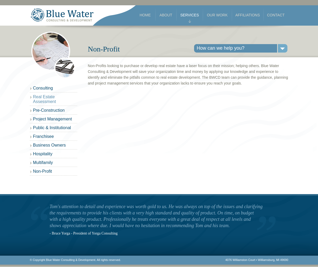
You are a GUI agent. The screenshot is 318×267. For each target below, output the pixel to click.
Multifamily (43, 162)
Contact (276, 15)
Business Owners (49, 145)
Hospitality (42, 154)
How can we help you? (220, 48)
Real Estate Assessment (44, 99)
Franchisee (43, 136)
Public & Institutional (52, 127)
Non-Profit (42, 171)
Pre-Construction (49, 110)
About (166, 15)
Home (145, 15)
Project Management (52, 119)
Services (189, 15)
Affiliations (247, 15)
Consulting (43, 88)
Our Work (217, 15)
